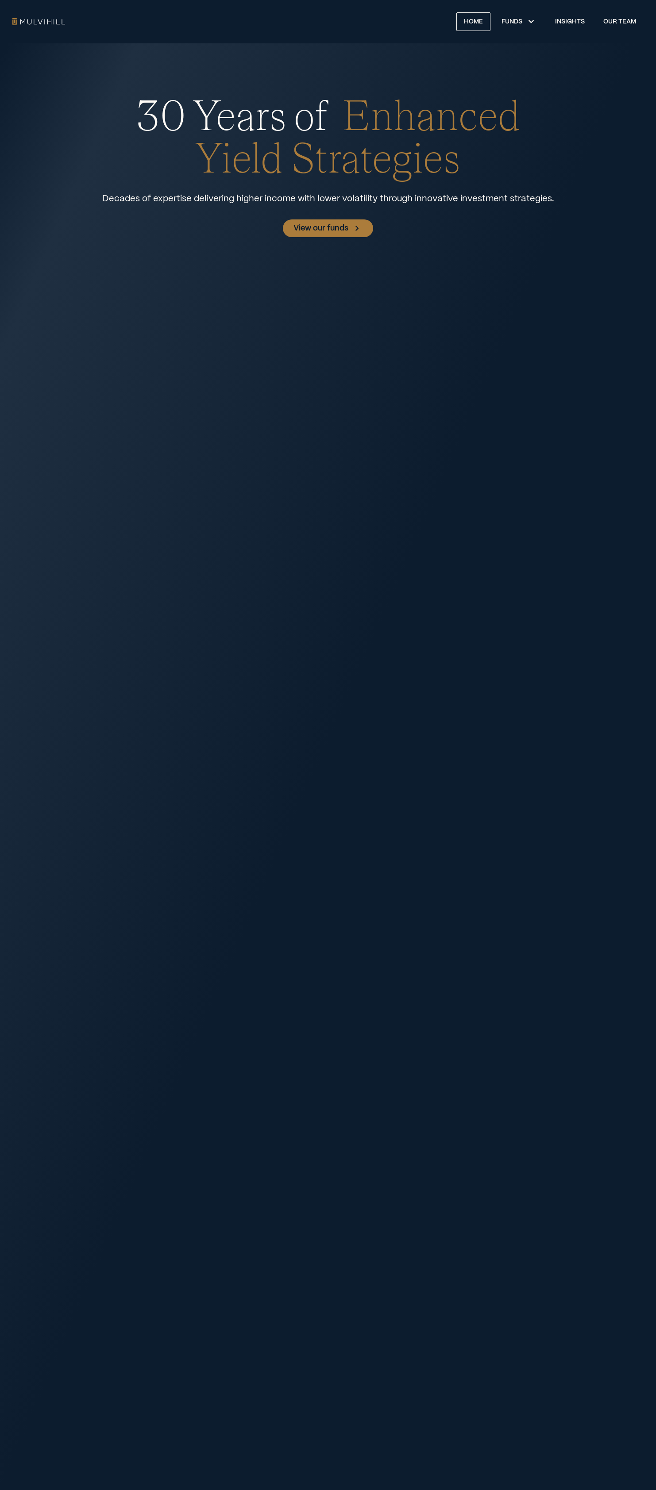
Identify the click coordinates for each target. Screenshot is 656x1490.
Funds (512, 22)
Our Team (619, 22)
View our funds (328, 228)
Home (38, 21)
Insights (570, 22)
